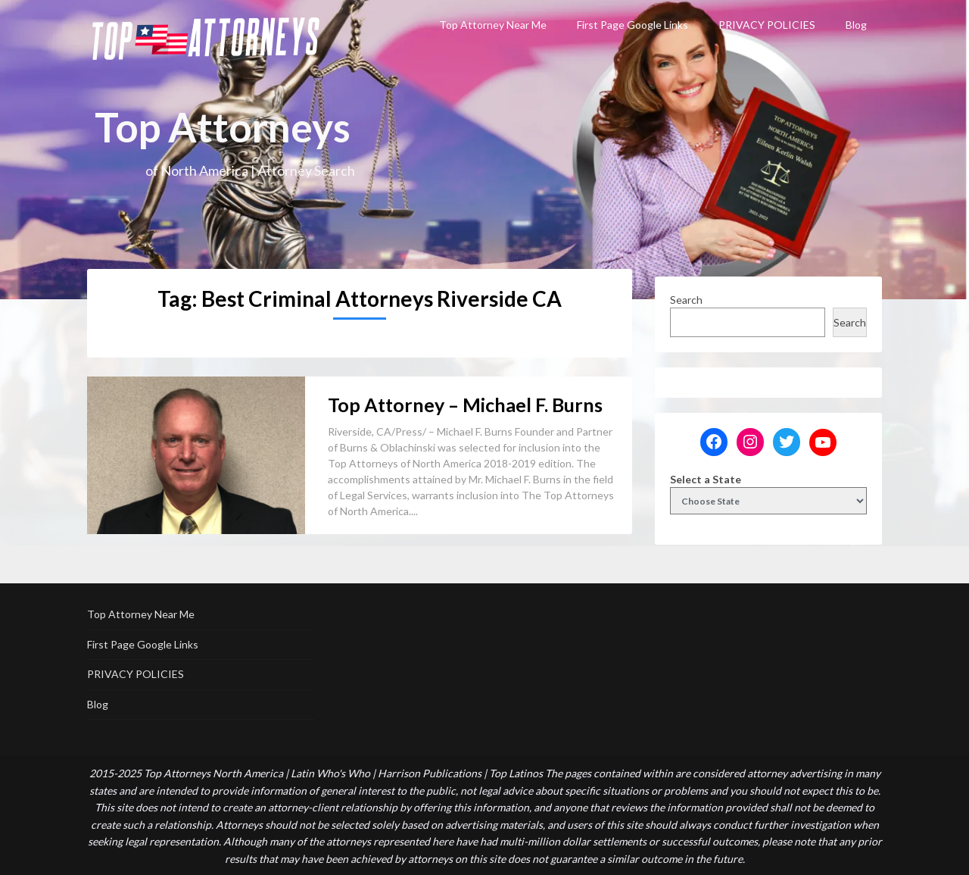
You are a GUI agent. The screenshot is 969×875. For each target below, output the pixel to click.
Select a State (705, 479)
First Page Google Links (632, 24)
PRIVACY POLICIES (766, 24)
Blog (856, 24)
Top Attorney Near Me (493, 24)
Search (686, 299)
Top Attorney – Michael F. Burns (465, 404)
